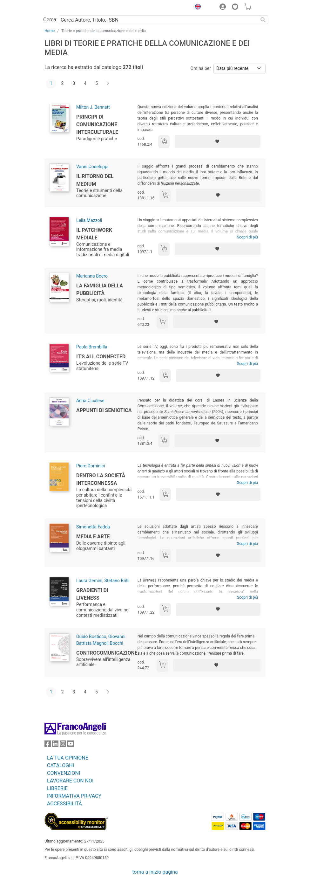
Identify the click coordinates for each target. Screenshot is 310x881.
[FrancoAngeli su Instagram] (63, 745)
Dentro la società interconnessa (100, 479)
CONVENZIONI (63, 773)
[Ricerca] (263, 19)
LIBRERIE (57, 788)
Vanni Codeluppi (92, 166)
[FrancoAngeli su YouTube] (70, 745)
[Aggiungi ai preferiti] (217, 141)
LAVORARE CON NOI (70, 781)
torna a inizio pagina (155, 872)
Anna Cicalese (90, 400)
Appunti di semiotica (103, 410)
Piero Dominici (90, 465)
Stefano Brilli (116, 580)
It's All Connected (100, 357)
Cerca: (50, 20)
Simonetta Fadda (93, 526)
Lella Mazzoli (89, 220)
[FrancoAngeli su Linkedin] (55, 745)
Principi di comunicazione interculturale (97, 124)
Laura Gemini (89, 580)
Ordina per (201, 68)
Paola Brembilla (91, 346)
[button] (196, 8)
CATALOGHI (60, 765)
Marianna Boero (92, 276)
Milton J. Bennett (93, 107)
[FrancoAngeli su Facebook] (47, 745)
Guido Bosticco (91, 636)
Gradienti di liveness (92, 594)
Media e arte (93, 536)
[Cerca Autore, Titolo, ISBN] (158, 19)
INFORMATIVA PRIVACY (74, 796)
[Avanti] (108, 84)
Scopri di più (247, 237)
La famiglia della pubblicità (99, 289)
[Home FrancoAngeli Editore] (66, 7)
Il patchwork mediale (94, 234)
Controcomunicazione (107, 653)
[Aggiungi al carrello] (164, 141)
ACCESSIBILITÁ (64, 804)
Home (49, 31)
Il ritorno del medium (94, 180)
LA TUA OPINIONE (67, 758)
